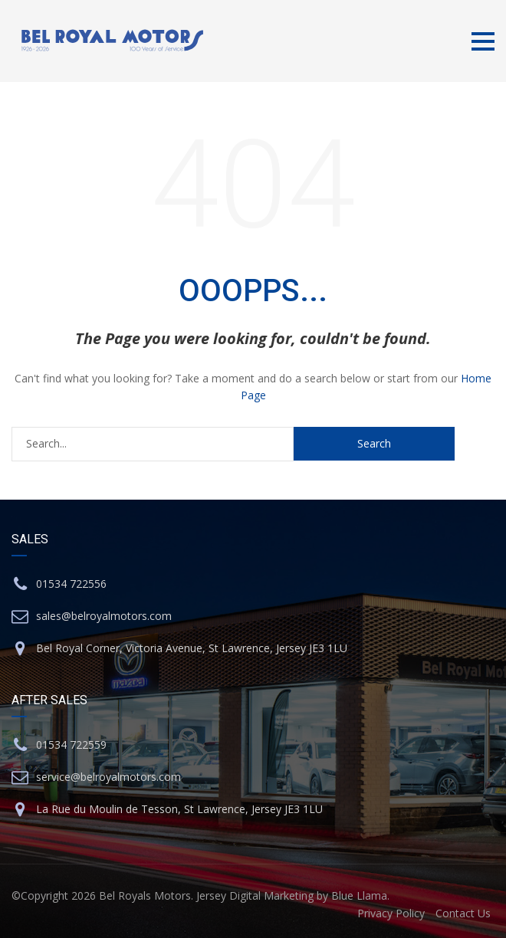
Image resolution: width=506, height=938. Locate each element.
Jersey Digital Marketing (255, 895)
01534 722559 (71, 744)
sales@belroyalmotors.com (104, 615)
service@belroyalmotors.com (108, 776)
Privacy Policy (391, 913)
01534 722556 (71, 583)
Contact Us (463, 913)
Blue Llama (359, 895)
